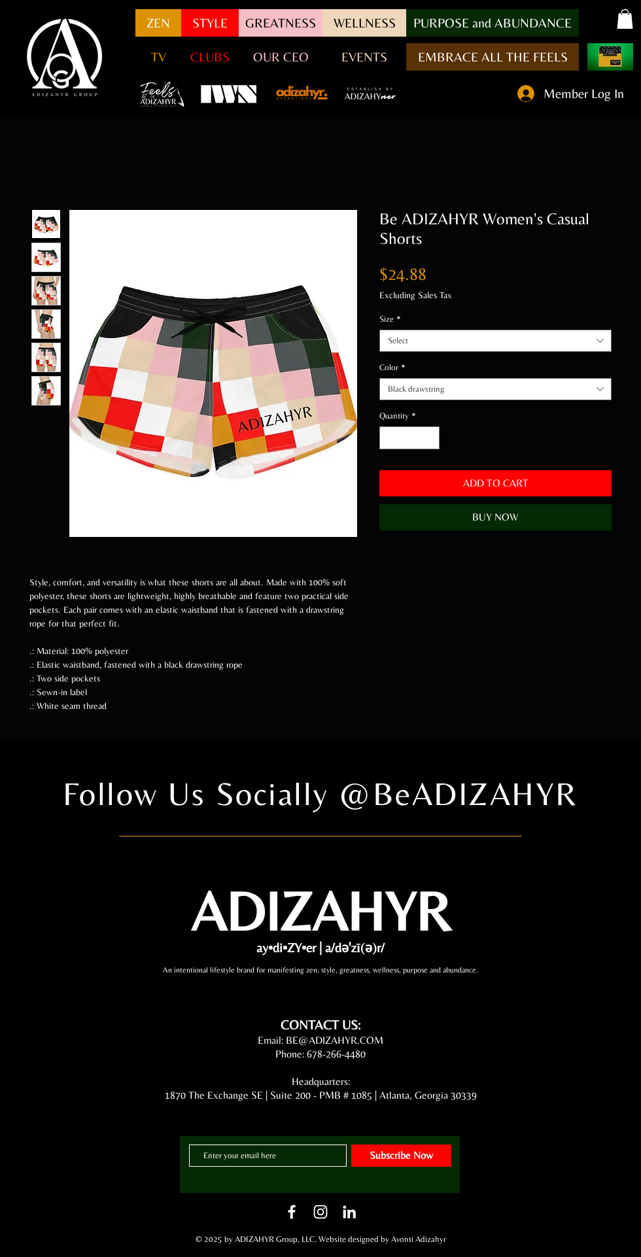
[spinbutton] (410, 438)
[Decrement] (389, 438)
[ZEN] (158, 23)
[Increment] (430, 438)
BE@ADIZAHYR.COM (334, 1040)
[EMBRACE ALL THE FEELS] (492, 57)
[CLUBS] (210, 57)
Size (390, 319)
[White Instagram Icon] (320, 1212)
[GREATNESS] (280, 23)
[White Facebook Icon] (292, 1212)
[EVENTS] (364, 57)
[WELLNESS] (364, 23)
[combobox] (495, 341)
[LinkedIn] (349, 1212)
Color (392, 367)
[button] (492, 23)
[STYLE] (210, 23)
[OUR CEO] (280, 57)
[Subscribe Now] (401, 1156)
